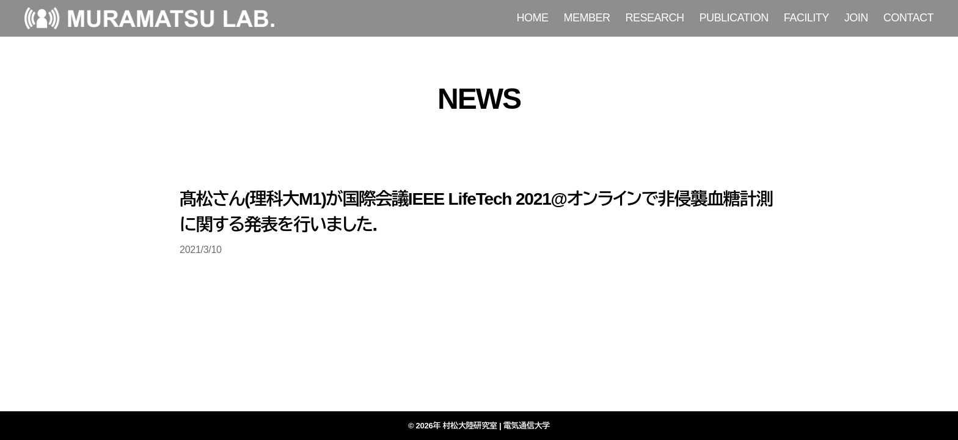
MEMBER (587, 18)
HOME (533, 18)
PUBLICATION (734, 18)
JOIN (856, 18)
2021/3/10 (201, 249)
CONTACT (908, 18)
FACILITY (806, 18)
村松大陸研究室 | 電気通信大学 (496, 425)
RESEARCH (655, 18)
